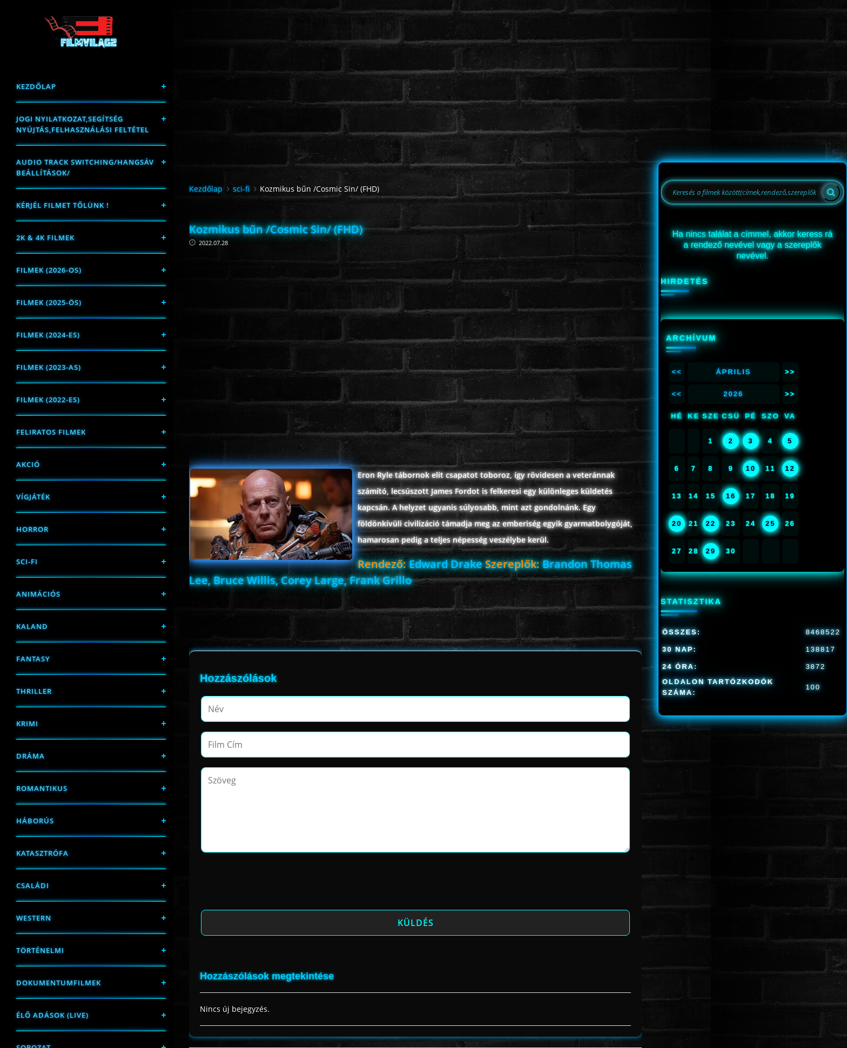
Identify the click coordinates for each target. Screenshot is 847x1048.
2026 (733, 394)
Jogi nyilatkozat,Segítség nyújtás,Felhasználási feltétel (82, 124)
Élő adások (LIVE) (52, 1015)
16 (731, 496)
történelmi (40, 950)
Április (733, 372)
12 (790, 468)
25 (770, 523)
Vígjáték (33, 497)
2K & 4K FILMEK (45, 237)
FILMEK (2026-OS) (49, 270)
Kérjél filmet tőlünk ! (62, 205)
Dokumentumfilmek (58, 983)
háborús (35, 821)
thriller (34, 691)
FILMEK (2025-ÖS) (49, 302)
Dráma (30, 756)
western (33, 918)
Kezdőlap (36, 86)
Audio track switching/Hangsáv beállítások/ (85, 167)
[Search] (831, 192)
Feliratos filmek (51, 432)
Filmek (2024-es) (48, 335)
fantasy (33, 659)
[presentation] (283, 884)
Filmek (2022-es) (48, 399)
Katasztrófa (42, 853)
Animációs (38, 594)
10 (751, 468)
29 (710, 551)
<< (676, 372)
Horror (32, 529)
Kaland (32, 626)
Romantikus (42, 788)
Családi (32, 885)
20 (677, 523)
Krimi (27, 723)
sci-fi (27, 561)
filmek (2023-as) (48, 367)
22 (710, 523)
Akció (28, 464)
